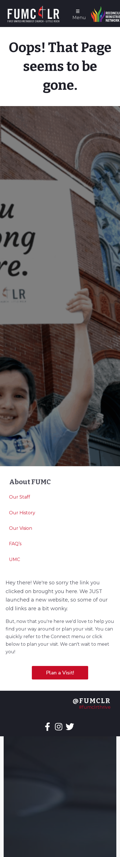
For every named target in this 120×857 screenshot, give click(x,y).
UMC (14, 559)
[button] (60, 672)
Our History (22, 512)
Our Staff (19, 497)
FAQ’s (15, 543)
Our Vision (20, 528)
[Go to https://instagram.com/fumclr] (58, 727)
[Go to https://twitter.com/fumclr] (70, 727)
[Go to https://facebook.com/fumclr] (47, 727)
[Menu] (78, 14)
